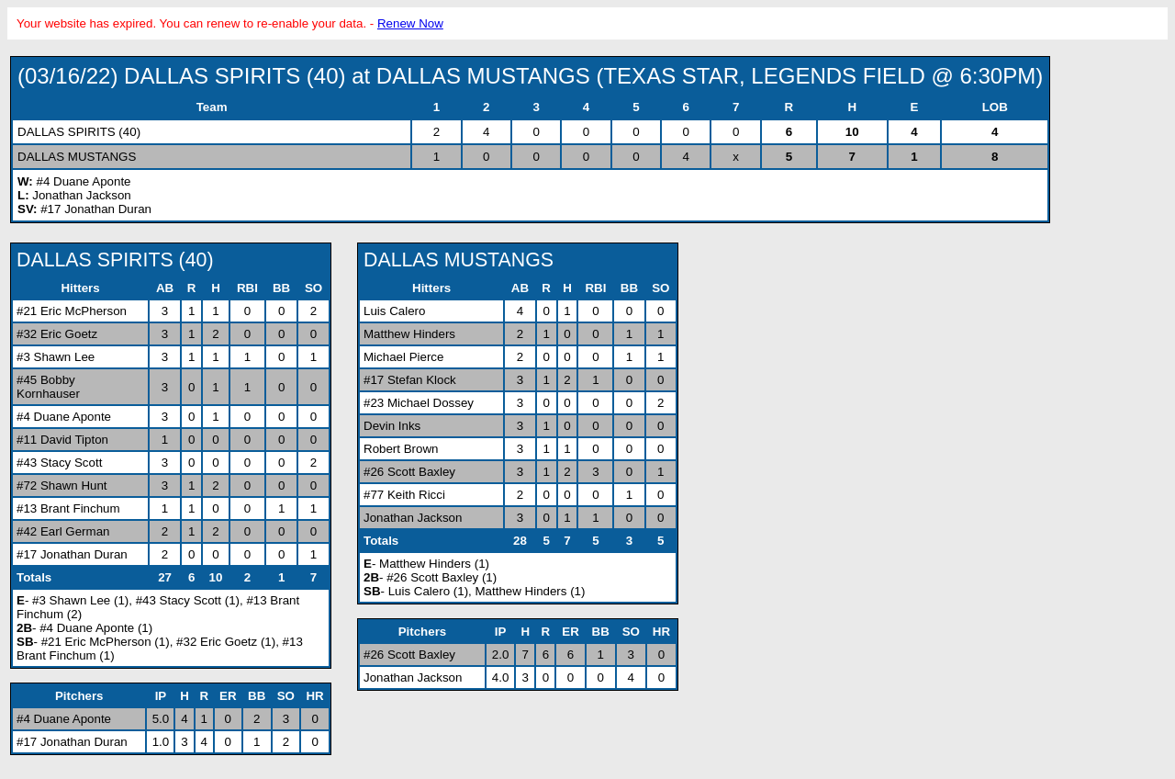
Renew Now (410, 23)
